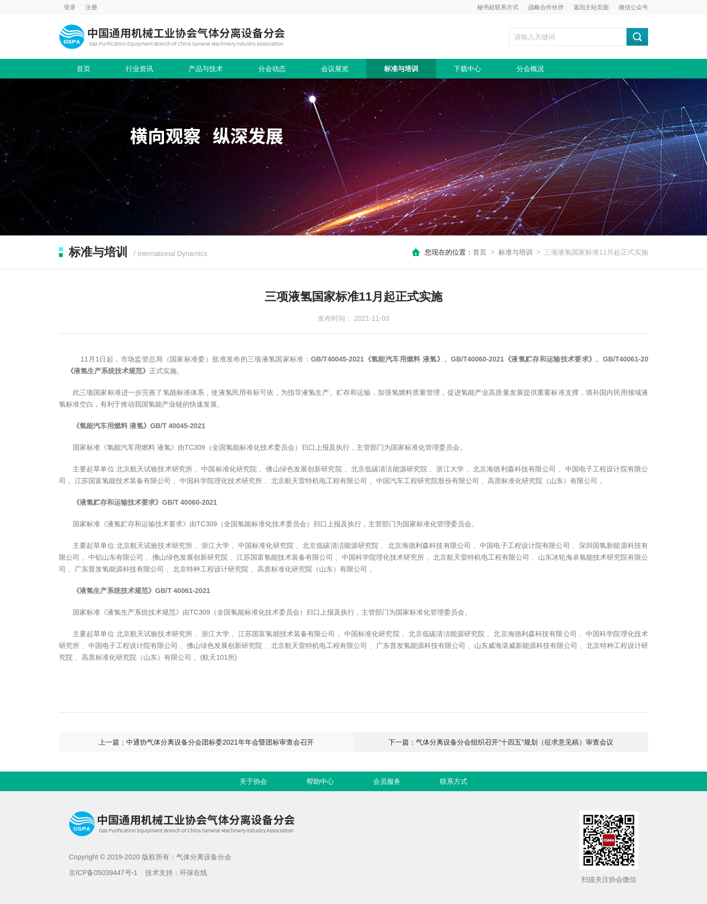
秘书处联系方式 (497, 7)
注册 (91, 7)
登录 (70, 7)
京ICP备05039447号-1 (103, 873)
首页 (83, 69)
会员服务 (387, 781)
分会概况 (530, 69)
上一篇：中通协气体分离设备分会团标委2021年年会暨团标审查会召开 (206, 742)
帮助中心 (320, 781)
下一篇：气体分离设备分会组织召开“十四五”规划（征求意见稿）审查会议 (500, 742)
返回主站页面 (591, 7)
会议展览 (335, 69)
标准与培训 (401, 69)
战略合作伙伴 (546, 7)
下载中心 (467, 69)
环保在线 (193, 873)
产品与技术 (206, 69)
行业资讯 (139, 69)
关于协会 (253, 781)
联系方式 (453, 781)
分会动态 (272, 69)
